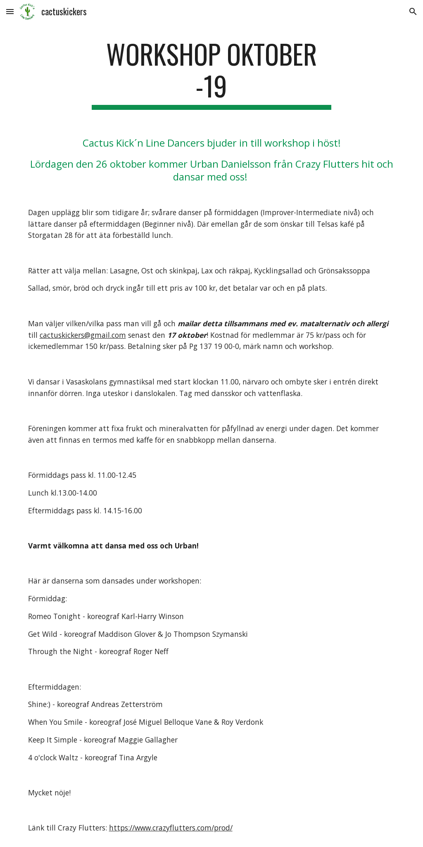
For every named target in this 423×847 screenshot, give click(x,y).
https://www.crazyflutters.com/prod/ (171, 828)
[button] (10, 11)
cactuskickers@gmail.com (83, 335)
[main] (211, 74)
